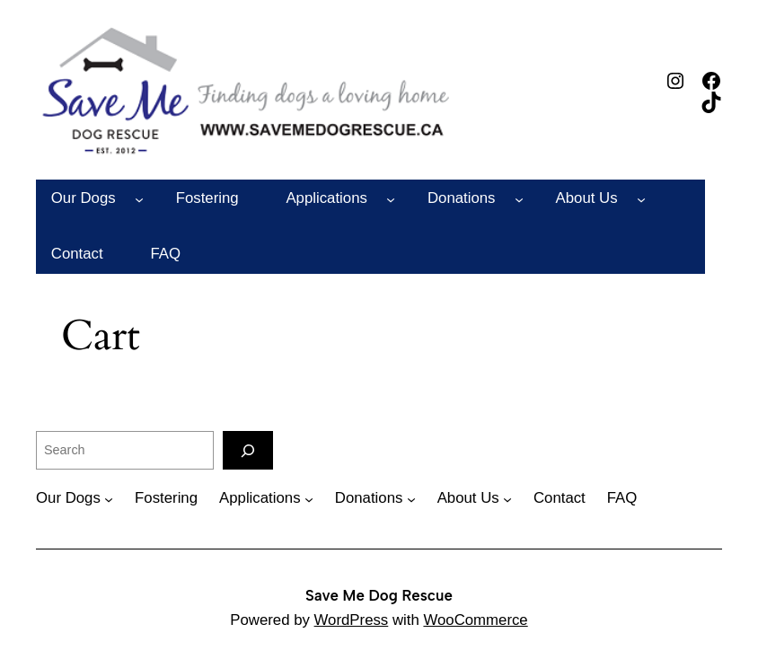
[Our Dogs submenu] (139, 198)
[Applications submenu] (390, 198)
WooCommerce (475, 619)
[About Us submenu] (641, 198)
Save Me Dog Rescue (379, 595)
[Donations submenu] (519, 198)
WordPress (351, 619)
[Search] (248, 450)
